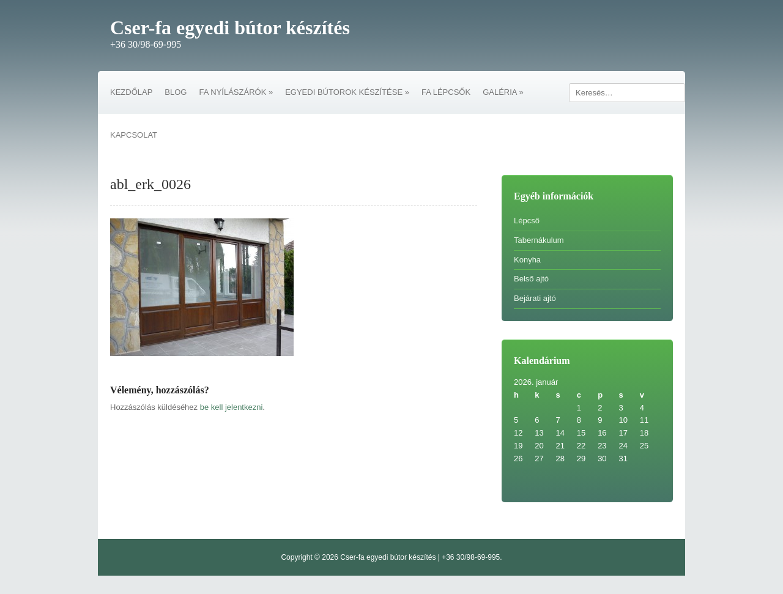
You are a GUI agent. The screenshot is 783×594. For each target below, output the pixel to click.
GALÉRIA (503, 92)
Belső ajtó (531, 278)
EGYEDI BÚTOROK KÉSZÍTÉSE (347, 92)
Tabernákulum (539, 240)
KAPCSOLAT (133, 134)
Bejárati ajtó (535, 298)
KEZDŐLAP (131, 92)
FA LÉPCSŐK (445, 92)
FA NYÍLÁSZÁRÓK (236, 92)
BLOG (176, 92)
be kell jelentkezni (231, 407)
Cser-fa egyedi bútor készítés (230, 28)
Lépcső (527, 220)
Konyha (527, 259)
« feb (523, 471)
